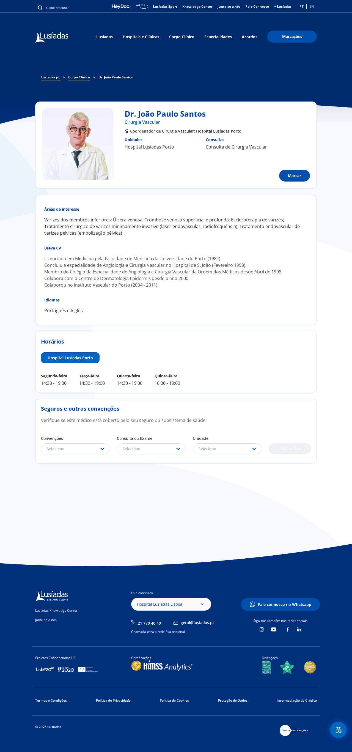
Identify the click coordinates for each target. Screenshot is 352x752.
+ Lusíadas (283, 6)
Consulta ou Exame (134, 438)
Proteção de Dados (233, 700)
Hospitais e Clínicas (141, 36)
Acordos (249, 36)
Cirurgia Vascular (142, 122)
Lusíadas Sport (165, 6)
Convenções (52, 438)
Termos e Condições (51, 700)
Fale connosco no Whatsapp (284, 604)
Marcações (292, 36)
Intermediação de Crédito (297, 700)
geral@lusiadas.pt (197, 622)
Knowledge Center (197, 6)
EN (311, 6)
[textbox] (75, 448)
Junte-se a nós (229, 6)
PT (301, 6)
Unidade (200, 438)
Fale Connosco (257, 6)
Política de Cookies (174, 700)
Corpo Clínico (181, 36)
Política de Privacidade (113, 700)
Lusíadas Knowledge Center (56, 610)
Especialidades (218, 36)
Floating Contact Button (336, 731)
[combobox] (75, 448)
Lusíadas (104, 36)
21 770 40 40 (149, 623)
